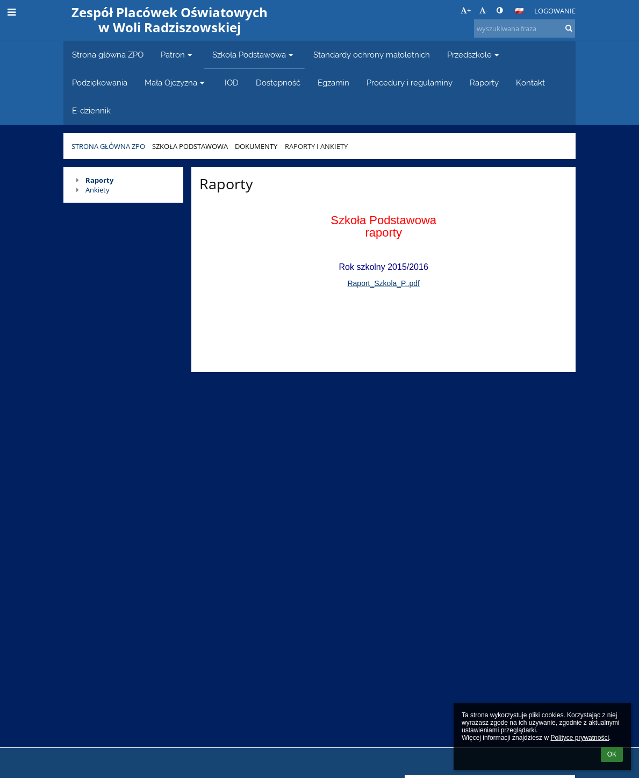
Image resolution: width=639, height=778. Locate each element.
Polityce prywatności (579, 737)
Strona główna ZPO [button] (107, 54)
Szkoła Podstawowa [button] (254, 54)
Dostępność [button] (278, 82)
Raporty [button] (484, 82)
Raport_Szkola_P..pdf (383, 283)
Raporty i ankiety (316, 146)
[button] (519, 10)
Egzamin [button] (333, 82)
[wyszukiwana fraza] (524, 28)
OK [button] (611, 754)
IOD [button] (232, 82)
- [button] (483, 10)
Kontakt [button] (530, 82)
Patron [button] (178, 54)
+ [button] (466, 10)
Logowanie (555, 11)
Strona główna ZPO (108, 146)
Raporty (99, 180)
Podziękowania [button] (99, 82)
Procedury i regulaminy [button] (410, 82)
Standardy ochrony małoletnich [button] (371, 54)
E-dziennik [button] (91, 110)
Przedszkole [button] (474, 54)
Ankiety (97, 190)
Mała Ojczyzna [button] (176, 82)
